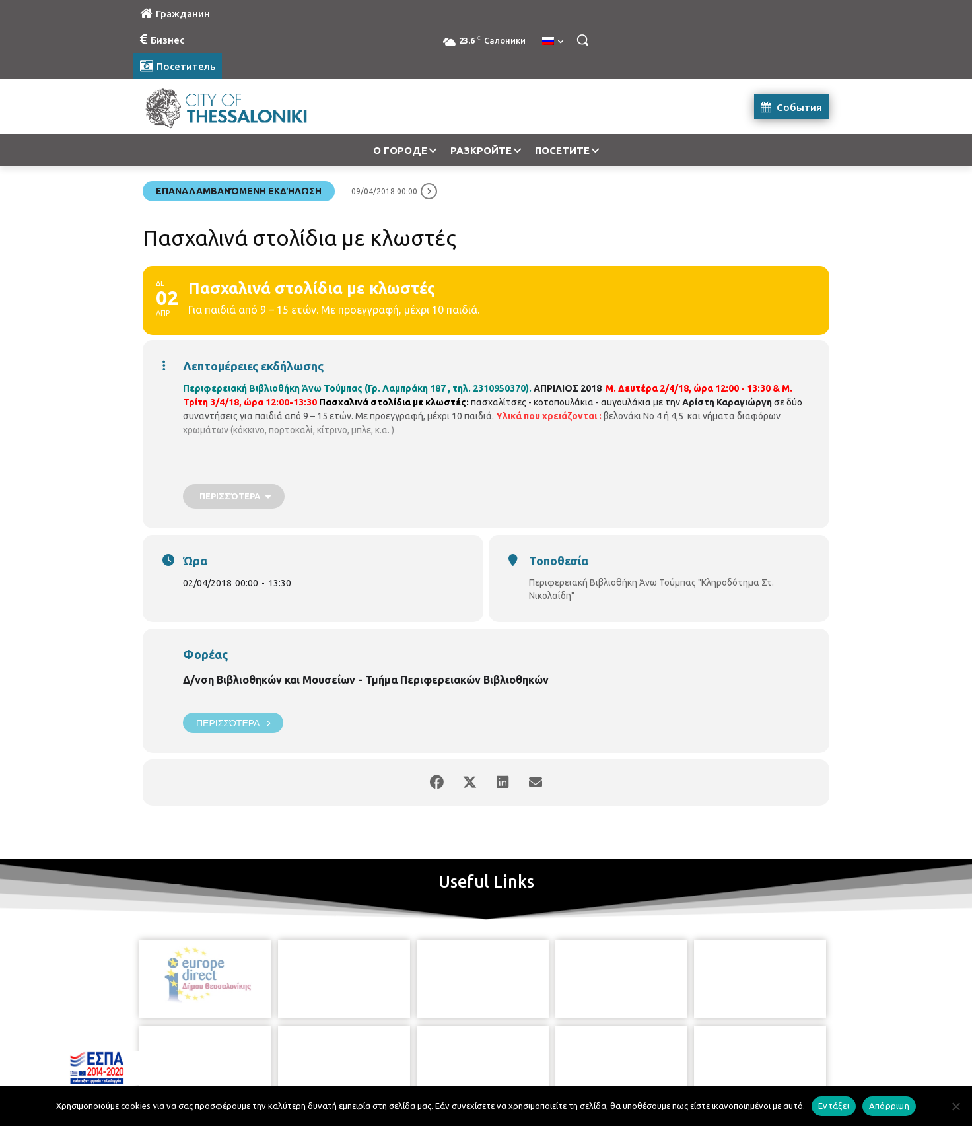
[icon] (546, 1052)
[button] (582, 39)
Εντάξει (833, 1105)
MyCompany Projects (793, 1084)
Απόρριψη (889, 1105)
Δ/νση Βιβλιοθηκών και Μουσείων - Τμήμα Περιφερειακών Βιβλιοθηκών (366, 680)
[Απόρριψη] (955, 1106)
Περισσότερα (233, 723)
